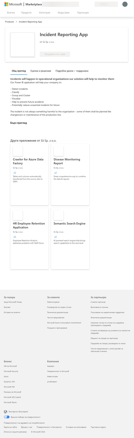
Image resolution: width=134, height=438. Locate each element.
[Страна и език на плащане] (106, 4)
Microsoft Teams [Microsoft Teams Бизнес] (10, 402)
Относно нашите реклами (15, 431)
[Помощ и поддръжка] (84, 4)
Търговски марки (98, 427)
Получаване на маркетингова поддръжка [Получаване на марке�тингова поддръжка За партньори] (107, 312)
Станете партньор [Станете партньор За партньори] (98, 302)
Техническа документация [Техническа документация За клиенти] (57, 312)
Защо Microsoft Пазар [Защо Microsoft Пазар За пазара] (13, 302)
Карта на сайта (10, 427)
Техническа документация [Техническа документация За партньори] (101, 317)
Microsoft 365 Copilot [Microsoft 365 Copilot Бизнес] (12, 397)
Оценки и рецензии (40, 70)
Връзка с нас (26, 427)
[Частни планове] (92, 4)
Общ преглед (19, 70)
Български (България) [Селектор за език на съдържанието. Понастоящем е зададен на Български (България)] (18, 411)
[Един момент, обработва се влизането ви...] (124, 4)
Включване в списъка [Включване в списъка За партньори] (99, 307)
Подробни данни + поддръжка (72, 70)
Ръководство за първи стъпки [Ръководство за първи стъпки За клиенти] (59, 307)
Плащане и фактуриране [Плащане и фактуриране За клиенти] (57, 328)
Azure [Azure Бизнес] (6, 376)
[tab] (19, 70)
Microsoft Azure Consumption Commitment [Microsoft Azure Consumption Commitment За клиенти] (64, 322)
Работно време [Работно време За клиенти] (53, 302)
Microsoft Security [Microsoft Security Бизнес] (11, 371)
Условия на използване (76, 427)
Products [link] (9, 21)
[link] (29, 174)
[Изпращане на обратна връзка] (80, 4)
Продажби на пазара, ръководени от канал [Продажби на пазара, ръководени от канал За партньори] (108, 343)
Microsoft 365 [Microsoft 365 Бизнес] (9, 387)
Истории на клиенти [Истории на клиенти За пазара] (12, 312)
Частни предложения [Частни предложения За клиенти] (55, 317)
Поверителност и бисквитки (49, 427)
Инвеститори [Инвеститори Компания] (52, 376)
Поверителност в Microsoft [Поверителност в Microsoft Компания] (58, 371)
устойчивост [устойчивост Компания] (52, 381)
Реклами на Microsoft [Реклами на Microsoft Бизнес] (12, 392)
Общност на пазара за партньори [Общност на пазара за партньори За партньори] (104, 338)
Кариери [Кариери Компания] (50, 366)
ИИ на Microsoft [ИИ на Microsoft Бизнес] (10, 366)
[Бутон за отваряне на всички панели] (10, 12)
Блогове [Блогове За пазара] (7, 307)
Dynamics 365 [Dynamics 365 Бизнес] (9, 381)
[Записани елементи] (88, 4)
